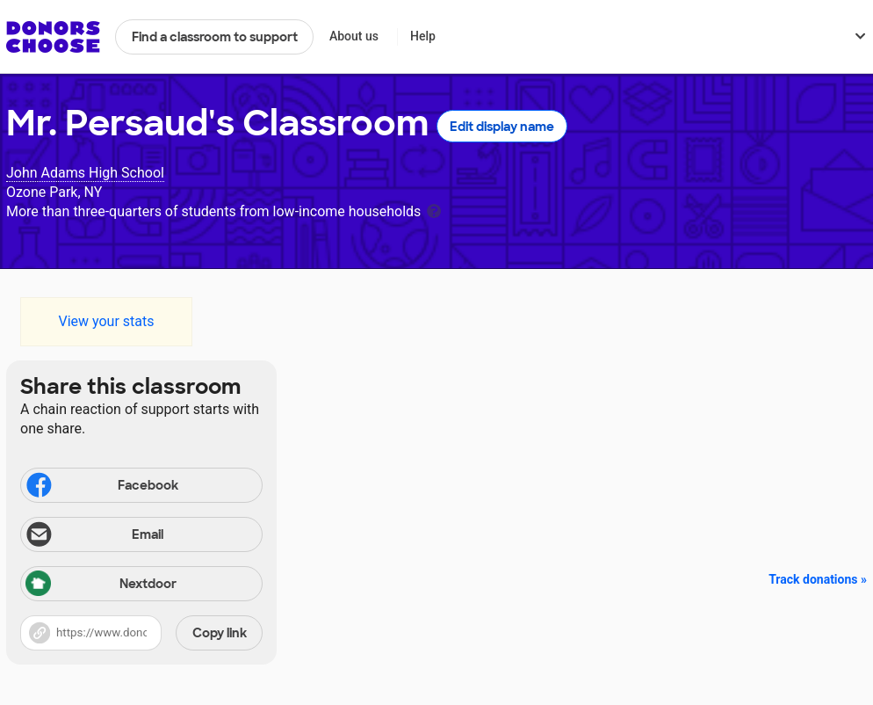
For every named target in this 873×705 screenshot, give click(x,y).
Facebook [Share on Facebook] (101, 487)
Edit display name (502, 126)
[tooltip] (434, 209)
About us (354, 36)
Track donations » (817, 579)
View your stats (106, 321)
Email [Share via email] (93, 536)
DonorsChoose (53, 37)
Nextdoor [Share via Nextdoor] (101, 585)
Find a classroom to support (215, 37)
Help (423, 36)
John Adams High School (85, 172)
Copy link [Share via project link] (219, 633)
